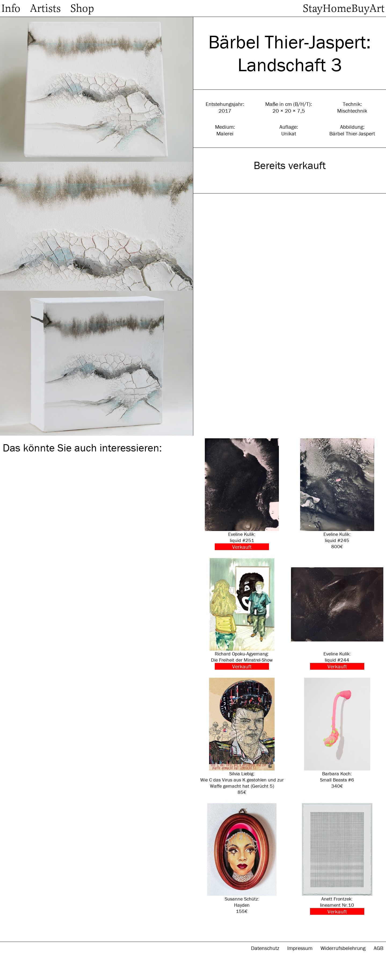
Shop (82, 8)
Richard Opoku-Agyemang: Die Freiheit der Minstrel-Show (242, 614)
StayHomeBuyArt (344, 8)
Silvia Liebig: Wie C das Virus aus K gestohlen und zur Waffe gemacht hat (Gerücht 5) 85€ (242, 736)
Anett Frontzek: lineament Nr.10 (337, 859)
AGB (378, 948)
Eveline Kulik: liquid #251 (242, 494)
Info (10, 8)
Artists (45, 8)
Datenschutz (266, 948)
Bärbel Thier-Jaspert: (289, 41)
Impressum (300, 948)
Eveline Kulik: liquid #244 (337, 614)
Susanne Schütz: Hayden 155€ (242, 858)
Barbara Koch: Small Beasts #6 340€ (337, 733)
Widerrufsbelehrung (344, 948)
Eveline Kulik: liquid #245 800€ (337, 494)
